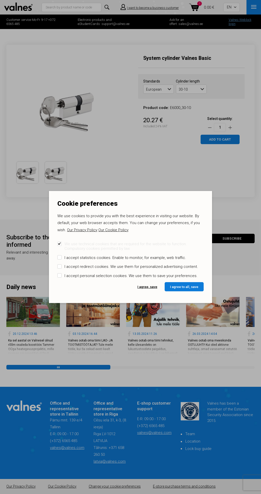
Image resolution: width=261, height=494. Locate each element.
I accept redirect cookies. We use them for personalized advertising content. (131, 266)
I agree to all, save (184, 287)
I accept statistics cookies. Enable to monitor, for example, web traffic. (125, 257)
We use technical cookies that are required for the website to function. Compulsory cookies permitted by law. (125, 246)
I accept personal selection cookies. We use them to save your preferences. (131, 275)
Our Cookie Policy (113, 230)
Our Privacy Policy (82, 230)
